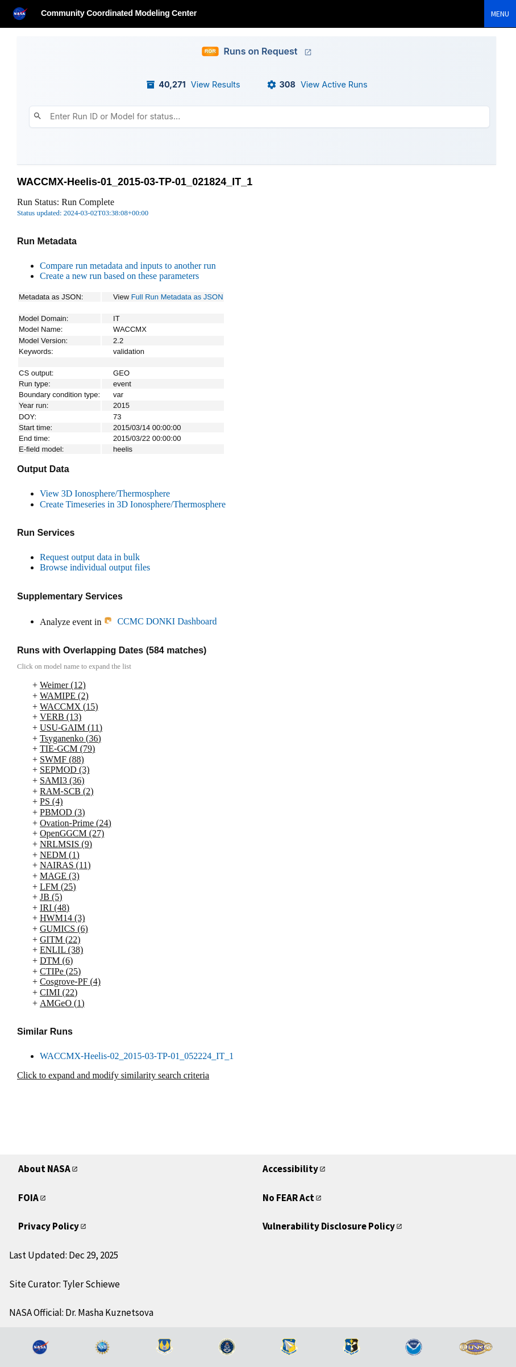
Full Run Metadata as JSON (177, 297)
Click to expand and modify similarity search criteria (113, 1075)
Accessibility (290, 1168)
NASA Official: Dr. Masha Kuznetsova (81, 1312)
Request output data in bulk (90, 557)
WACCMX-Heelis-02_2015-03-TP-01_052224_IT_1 (137, 1056)
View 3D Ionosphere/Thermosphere (105, 493)
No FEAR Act (288, 1197)
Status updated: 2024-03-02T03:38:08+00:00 (82, 213)
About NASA (44, 1168)
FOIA (28, 1197)
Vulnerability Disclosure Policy (329, 1226)
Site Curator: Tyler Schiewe (64, 1284)
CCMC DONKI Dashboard (160, 621)
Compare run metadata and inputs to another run (128, 265)
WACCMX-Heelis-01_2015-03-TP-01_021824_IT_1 (134, 181)
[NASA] (25, 13)
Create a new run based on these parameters (119, 276)
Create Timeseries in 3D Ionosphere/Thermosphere (133, 504)
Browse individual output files (95, 567)
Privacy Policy (48, 1226)
